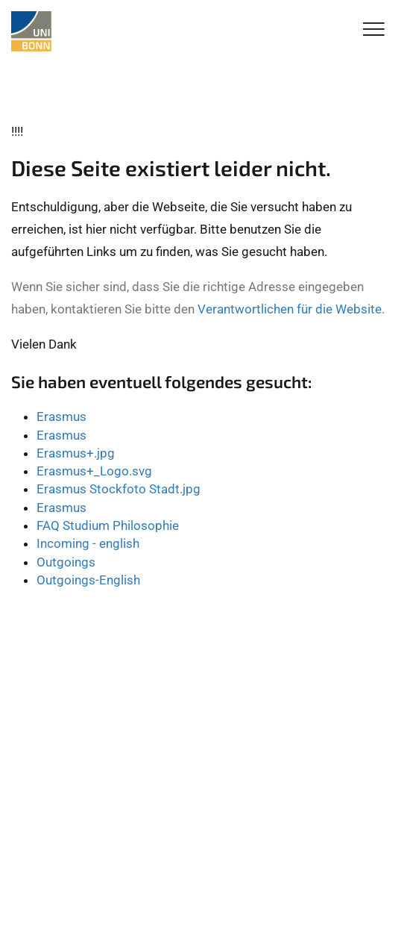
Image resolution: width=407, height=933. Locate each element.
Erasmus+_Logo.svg (94, 471)
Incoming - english (88, 543)
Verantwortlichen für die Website (290, 309)
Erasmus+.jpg (76, 453)
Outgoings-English (88, 579)
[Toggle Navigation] (374, 30)
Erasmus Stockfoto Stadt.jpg (119, 488)
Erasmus (61, 416)
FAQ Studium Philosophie (108, 525)
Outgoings (66, 562)
